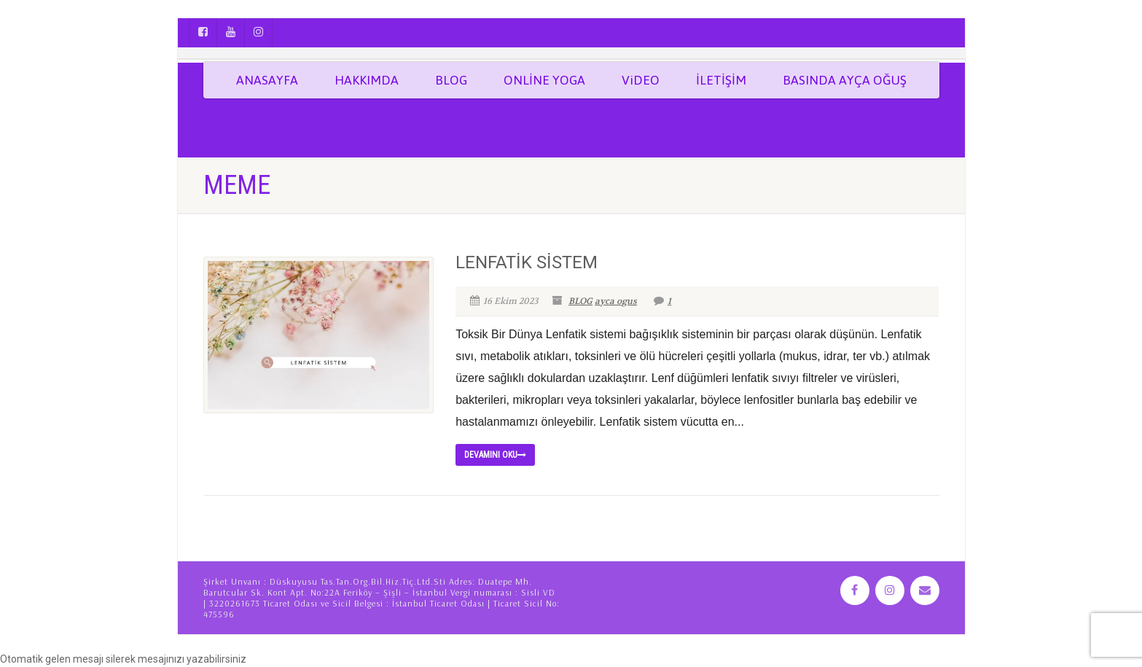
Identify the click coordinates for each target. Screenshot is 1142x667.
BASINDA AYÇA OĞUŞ (845, 80)
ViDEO (641, 80)
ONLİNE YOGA (544, 80)
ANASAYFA (267, 80)
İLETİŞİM (721, 80)
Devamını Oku (495, 455)
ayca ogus (616, 301)
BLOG (451, 80)
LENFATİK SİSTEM (526, 262)
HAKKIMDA (367, 80)
